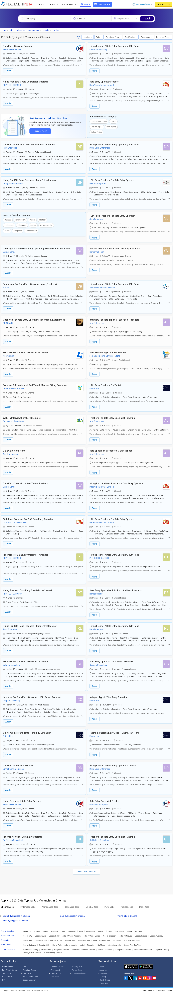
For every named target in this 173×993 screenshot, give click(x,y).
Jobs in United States (91, 936)
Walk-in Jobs (27, 940)
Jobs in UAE (27, 936)
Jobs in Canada (141, 936)
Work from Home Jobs (101, 940)
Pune (81, 931)
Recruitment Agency (30, 949)
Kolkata (45, 931)
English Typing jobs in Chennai (16, 916)
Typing (113, 121)
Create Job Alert (29, 980)
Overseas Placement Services (83, 949)
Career (53, 4)
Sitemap (103, 976)
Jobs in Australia (156, 936)
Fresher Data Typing (99, 121)
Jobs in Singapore (110, 936)
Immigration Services (123, 949)
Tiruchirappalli (31, 231)
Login (85, 4)
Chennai (8, 220)
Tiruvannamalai (46, 225)
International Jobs (114, 945)
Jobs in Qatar (54, 936)
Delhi (63, 931)
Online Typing (96, 132)
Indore (129, 931)
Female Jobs (56, 973)
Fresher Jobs (70, 940)
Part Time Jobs (41, 940)
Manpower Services (61, 949)
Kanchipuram (20, 220)
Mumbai (37, 931)
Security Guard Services (32, 952)
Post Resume (102, 4)
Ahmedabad (90, 931)
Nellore (33, 225)
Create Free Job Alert (132, 945)
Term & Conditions (30, 976)
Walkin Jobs (77, 970)
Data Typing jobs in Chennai (72, 916)
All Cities (138, 931)
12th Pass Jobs (119, 940)
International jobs (79, 973)
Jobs (41, 4)
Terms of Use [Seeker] (163, 990)
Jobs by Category (29, 945)
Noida (110, 931)
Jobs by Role (56, 945)
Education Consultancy (143, 949)
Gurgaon (101, 931)
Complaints (7, 976)
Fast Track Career (9, 970)
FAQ (4, 980)
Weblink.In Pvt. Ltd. (26, 990)
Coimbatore (120, 931)
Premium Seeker (29, 970)
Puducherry (9, 225)
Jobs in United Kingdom (71, 936)
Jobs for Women (56, 940)
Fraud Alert (104, 983)
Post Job (163, 4)
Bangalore (18, 231)
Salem (7, 231)
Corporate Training (162, 949)
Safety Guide (105, 980)
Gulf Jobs (101, 945)
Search (147, 18)
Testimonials (7, 973)
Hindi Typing (111, 127)
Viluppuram (22, 225)
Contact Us (104, 973)
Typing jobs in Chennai (127, 916)
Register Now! (40, 131)
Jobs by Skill (44, 945)
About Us (103, 970)
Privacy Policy (148, 990)
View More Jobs (85, 871)
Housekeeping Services (53, 952)
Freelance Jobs (84, 940)
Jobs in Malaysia (126, 936)
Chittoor (42, 220)
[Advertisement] (86, 882)
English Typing (97, 127)
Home (102, 966)
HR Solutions (46, 949)
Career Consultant (105, 949)
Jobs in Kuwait (40, 936)
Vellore (32, 220)
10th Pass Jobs (134, 940)
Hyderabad (72, 931)
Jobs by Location (70, 945)
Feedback (27, 973)
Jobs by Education (87, 945)
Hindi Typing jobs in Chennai (15, 920)
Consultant (69, 4)
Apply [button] (8, 70)
